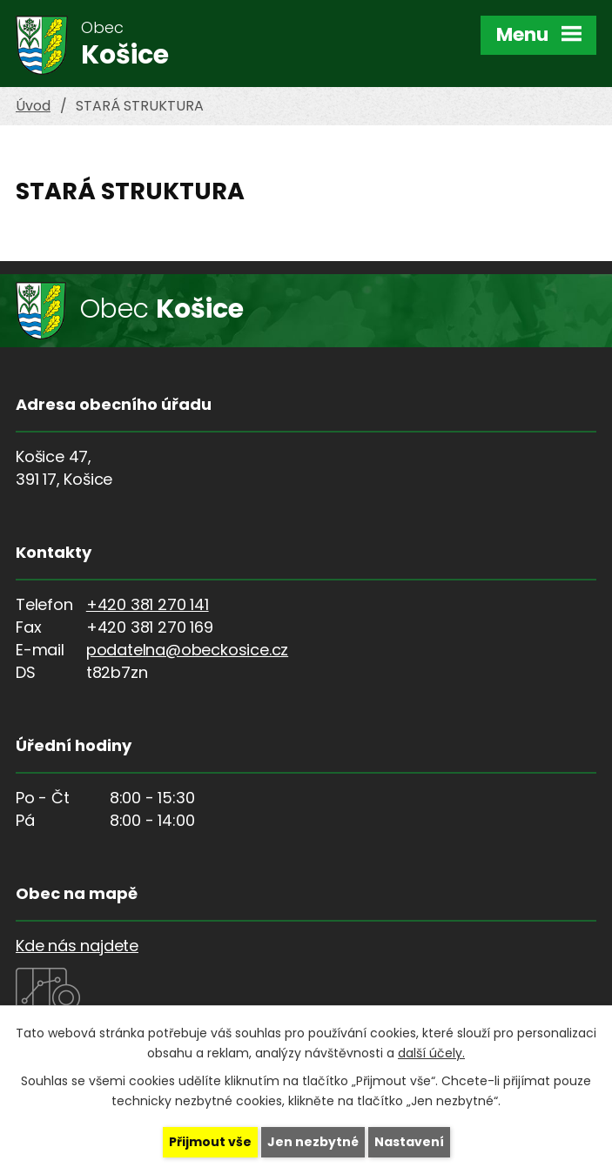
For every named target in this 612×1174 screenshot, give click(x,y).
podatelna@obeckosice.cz (187, 650)
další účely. (431, 1053)
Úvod (33, 106)
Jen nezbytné (313, 1142)
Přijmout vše (210, 1142)
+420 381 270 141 (147, 604)
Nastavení (409, 1142)
